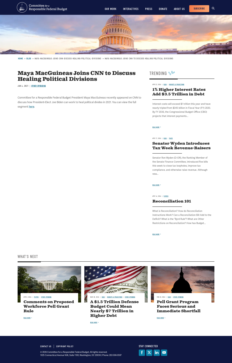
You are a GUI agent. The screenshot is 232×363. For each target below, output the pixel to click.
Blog (28, 58)
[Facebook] (142, 353)
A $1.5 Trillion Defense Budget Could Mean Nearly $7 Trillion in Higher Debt (114, 308)
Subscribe (199, 8)
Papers (166, 196)
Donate (163, 9)
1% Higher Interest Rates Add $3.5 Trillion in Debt (179, 92)
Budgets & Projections (176, 84)
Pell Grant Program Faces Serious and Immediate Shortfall (178, 306)
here (31, 106)
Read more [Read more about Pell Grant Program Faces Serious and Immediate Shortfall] (160, 318)
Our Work (111, 9)
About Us (179, 9)
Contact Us (45, 346)
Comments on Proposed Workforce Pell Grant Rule (49, 306)
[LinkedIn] (157, 353)
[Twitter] (149, 353)
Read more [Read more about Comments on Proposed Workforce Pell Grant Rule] (27, 318)
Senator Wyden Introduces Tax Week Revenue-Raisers (181, 146)
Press (148, 9)
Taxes (171, 138)
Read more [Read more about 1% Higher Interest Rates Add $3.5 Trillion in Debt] (156, 127)
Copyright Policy (65, 346)
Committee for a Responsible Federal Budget (42, 7)
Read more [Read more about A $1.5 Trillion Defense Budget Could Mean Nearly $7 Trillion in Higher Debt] (93, 323)
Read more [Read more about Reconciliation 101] (156, 234)
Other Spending (38, 86)
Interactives (131, 9)
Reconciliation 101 (171, 201)
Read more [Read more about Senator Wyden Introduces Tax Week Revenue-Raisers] (156, 185)
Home (20, 58)
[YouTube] (164, 353)
